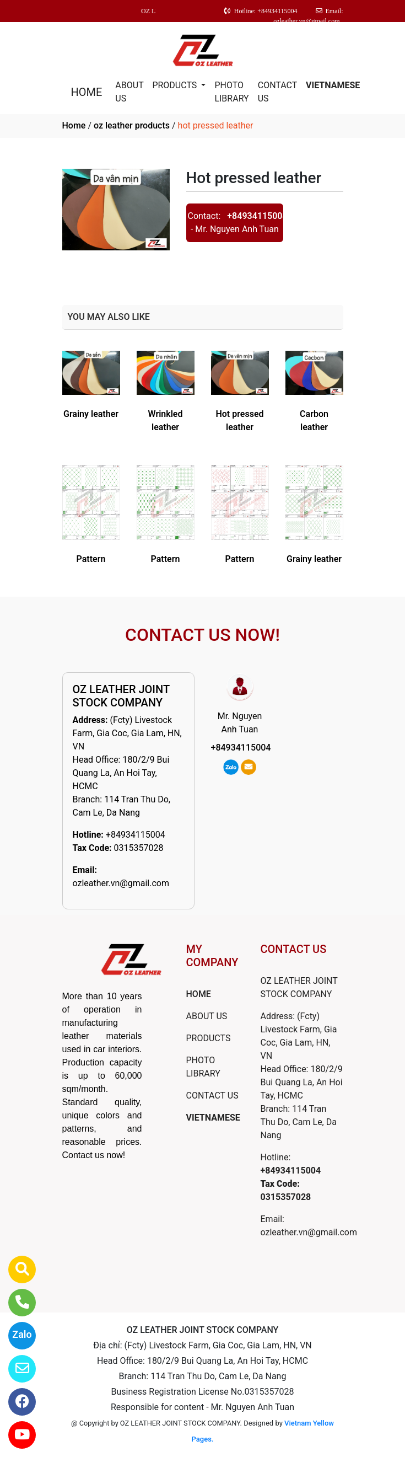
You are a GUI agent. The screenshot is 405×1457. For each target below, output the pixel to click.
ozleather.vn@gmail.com (121, 883)
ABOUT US (129, 92)
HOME (86, 92)
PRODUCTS (175, 85)
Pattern (91, 559)
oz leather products (132, 125)
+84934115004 (257, 216)
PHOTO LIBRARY (231, 92)
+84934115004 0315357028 (291, 1183)
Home (74, 125)
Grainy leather (90, 414)
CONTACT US (277, 92)
